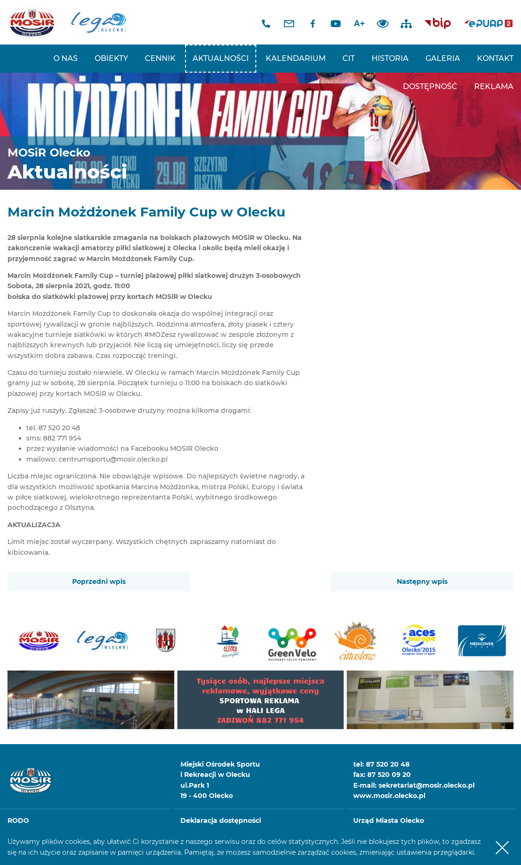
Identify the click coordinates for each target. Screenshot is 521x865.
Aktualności (221, 58)
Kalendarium (296, 58)
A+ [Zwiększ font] (359, 23)
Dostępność (430, 86)
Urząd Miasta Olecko (388, 820)
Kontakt (495, 58)
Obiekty (111, 58)
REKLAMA (494, 86)
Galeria (442, 58)
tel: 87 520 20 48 (381, 764)
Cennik (160, 58)
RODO (18, 820)
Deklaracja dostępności (220, 820)
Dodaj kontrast (382, 23)
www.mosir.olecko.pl (389, 795)
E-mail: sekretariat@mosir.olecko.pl (414, 785)
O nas (65, 58)
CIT (348, 58)
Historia (390, 58)
